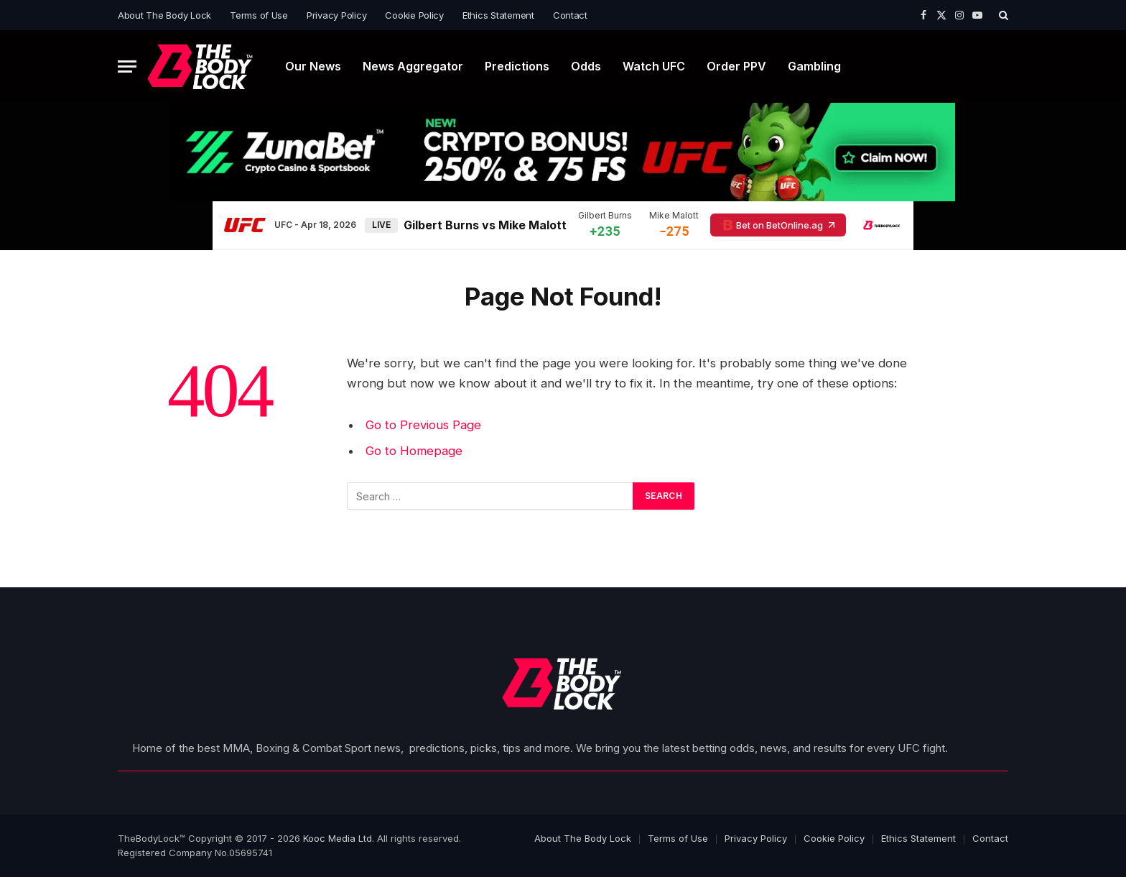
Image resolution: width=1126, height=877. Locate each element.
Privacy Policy (336, 15)
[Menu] (127, 66)
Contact (570, 15)
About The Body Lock (164, 15)
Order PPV (736, 66)
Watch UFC (654, 66)
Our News (313, 66)
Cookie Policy (414, 15)
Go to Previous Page (423, 425)
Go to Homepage (414, 451)
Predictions (517, 66)
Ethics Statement (498, 15)
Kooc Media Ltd (337, 838)
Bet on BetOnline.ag (778, 225)
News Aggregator (413, 66)
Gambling (814, 66)
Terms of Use (259, 15)
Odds (586, 66)
